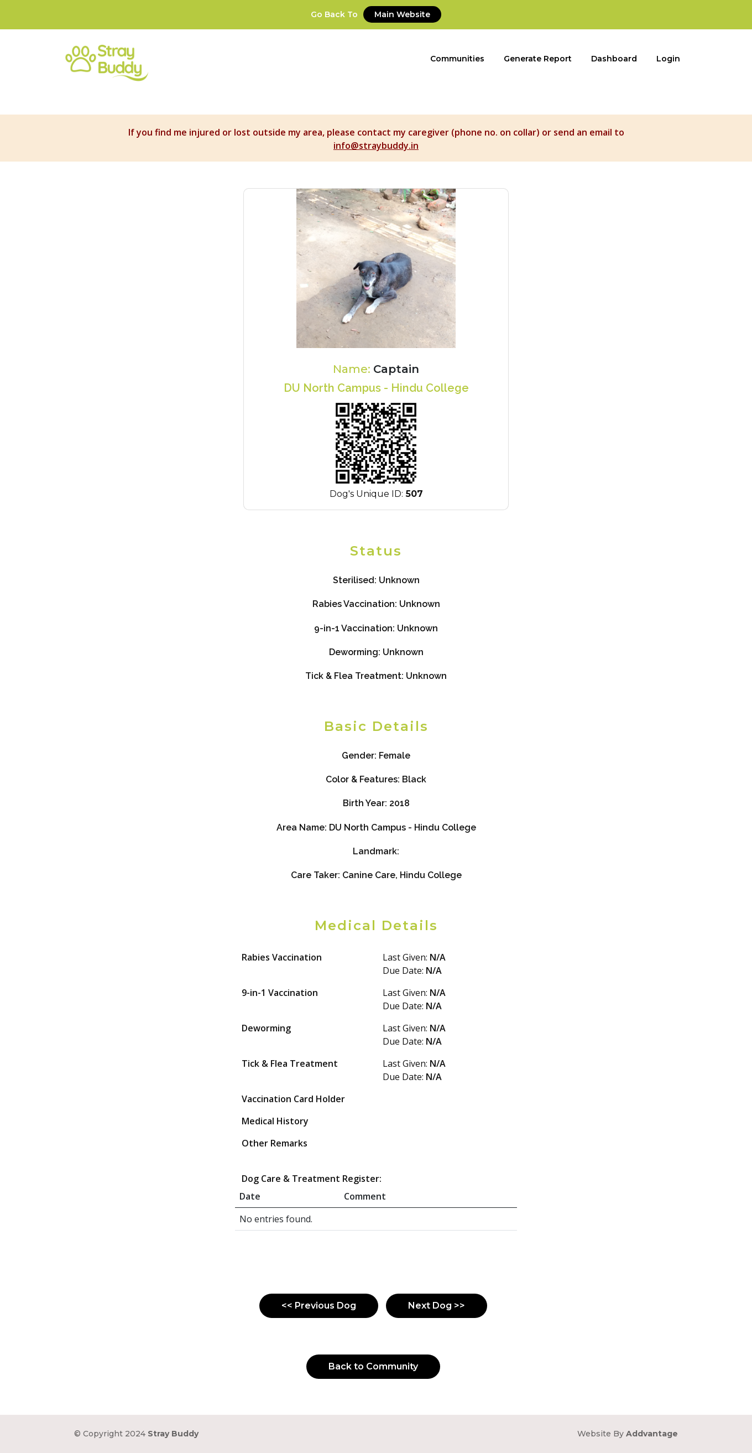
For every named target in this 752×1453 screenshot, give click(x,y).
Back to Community (373, 1366)
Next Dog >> (436, 1305)
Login (668, 59)
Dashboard (614, 59)
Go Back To (376, 14)
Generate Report (538, 59)
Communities (457, 59)
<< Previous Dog (318, 1305)
